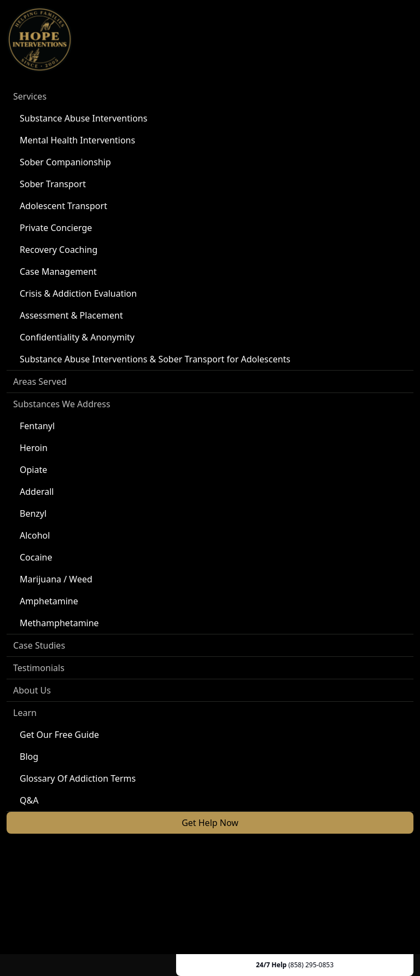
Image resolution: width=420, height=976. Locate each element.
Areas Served (40, 382)
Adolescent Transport (63, 206)
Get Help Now (210, 823)
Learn (25, 713)
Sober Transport (53, 184)
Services (29, 96)
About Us (32, 690)
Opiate (33, 470)
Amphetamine (49, 601)
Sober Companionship (65, 162)
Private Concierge (56, 228)
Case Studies (39, 645)
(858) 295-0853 (311, 964)
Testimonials (39, 668)
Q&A (29, 800)
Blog (29, 756)
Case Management (58, 271)
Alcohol (35, 535)
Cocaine (36, 557)
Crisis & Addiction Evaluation (78, 293)
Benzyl (33, 513)
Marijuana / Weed (56, 579)
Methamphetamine (59, 623)
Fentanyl (37, 426)
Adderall (37, 492)
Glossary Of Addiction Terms (78, 778)
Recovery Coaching (58, 250)
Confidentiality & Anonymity (77, 337)
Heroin (34, 448)
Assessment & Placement (71, 315)
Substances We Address (61, 404)
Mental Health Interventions (77, 140)
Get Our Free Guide (59, 735)
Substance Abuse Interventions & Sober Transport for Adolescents (155, 359)
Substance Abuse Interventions (83, 118)
